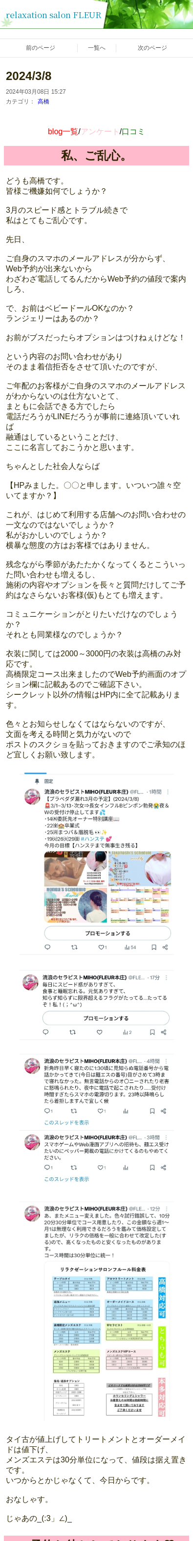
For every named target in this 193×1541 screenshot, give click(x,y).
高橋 (43, 101)
